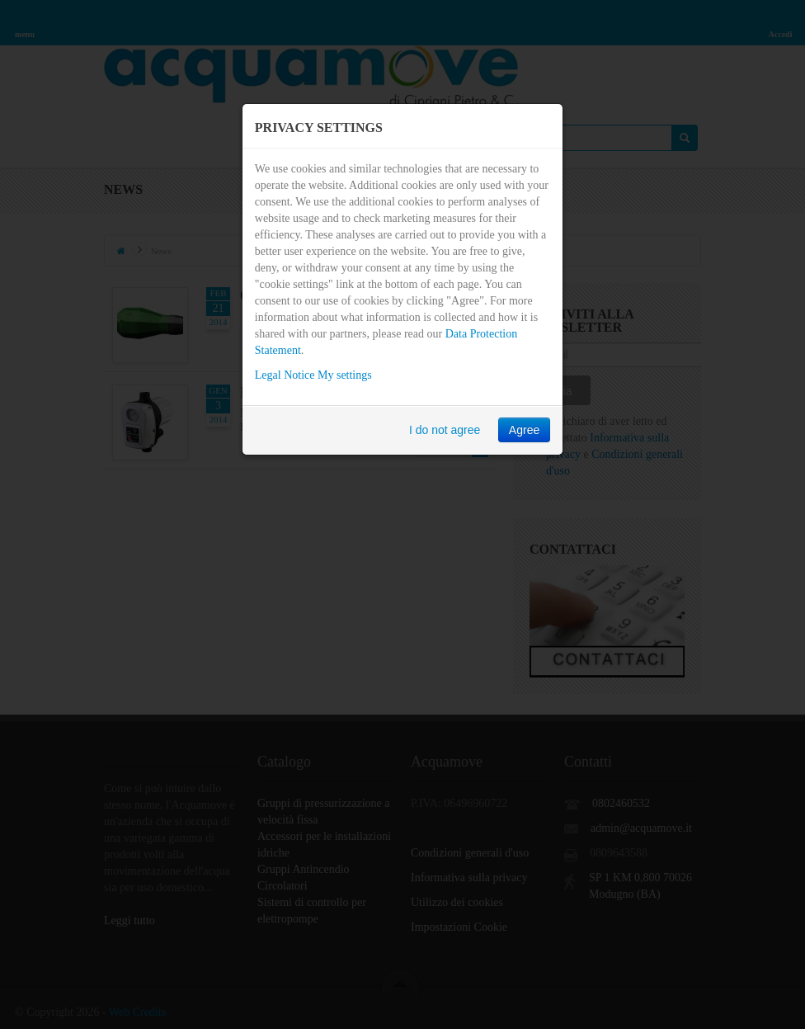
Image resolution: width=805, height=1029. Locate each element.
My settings (345, 375)
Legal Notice (285, 375)
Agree (524, 430)
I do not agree (444, 430)
